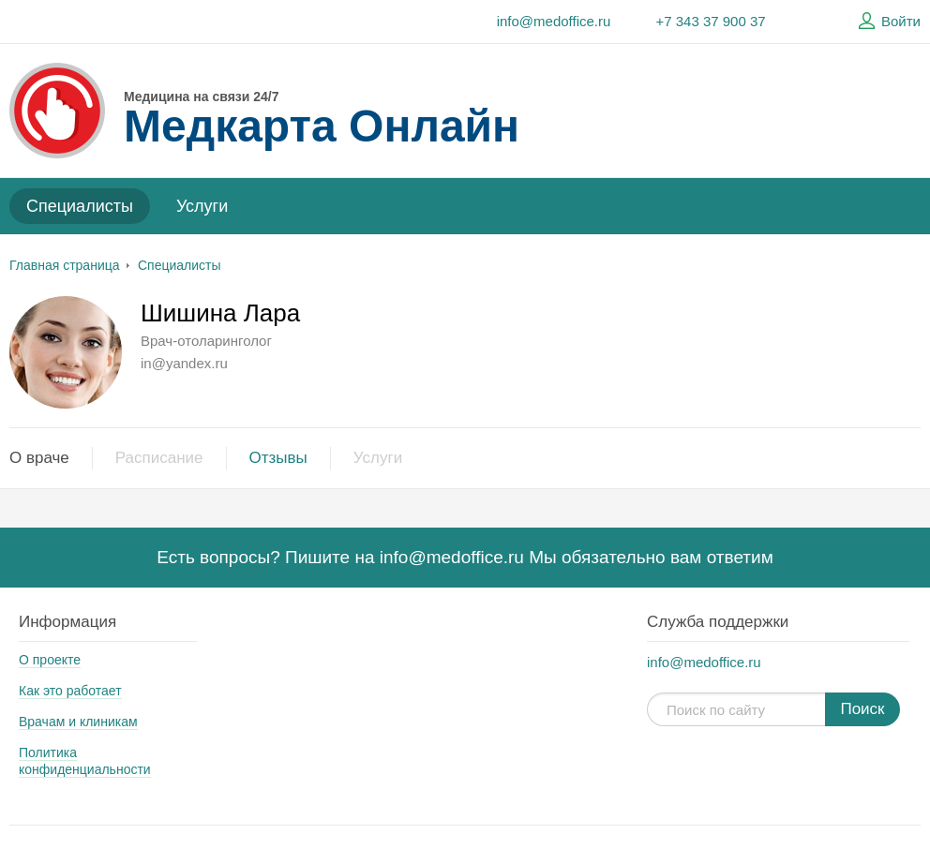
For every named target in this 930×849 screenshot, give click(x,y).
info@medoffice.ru (554, 21)
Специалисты (79, 206)
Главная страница (64, 265)
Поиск (862, 709)
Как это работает (70, 690)
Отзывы (278, 458)
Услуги (202, 206)
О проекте (50, 659)
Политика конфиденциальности (85, 761)
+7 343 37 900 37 (710, 21)
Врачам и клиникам (78, 721)
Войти (887, 21)
